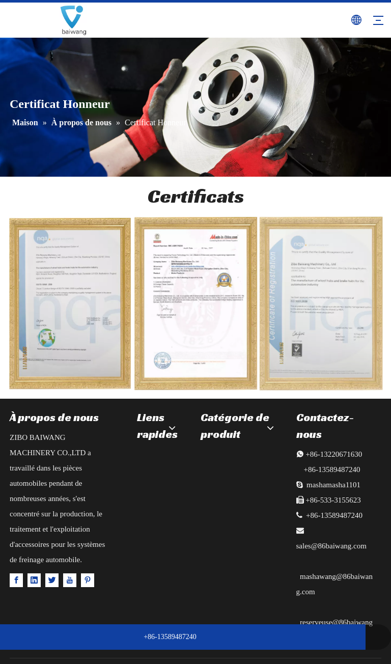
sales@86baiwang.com (331, 546)
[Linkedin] (34, 579)
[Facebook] (16, 579)
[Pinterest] (87, 579)
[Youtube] (69, 579)
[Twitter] (52, 579)
